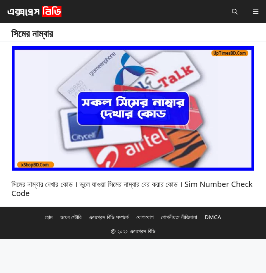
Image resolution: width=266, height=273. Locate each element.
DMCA (213, 217)
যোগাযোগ (144, 217)
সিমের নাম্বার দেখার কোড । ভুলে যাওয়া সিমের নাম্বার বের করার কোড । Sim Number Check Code (132, 188)
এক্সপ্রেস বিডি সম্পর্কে (109, 217)
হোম (49, 217)
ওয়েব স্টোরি (70, 217)
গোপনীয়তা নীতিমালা (179, 217)
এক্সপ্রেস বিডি (141, 231)
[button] (234, 11)
